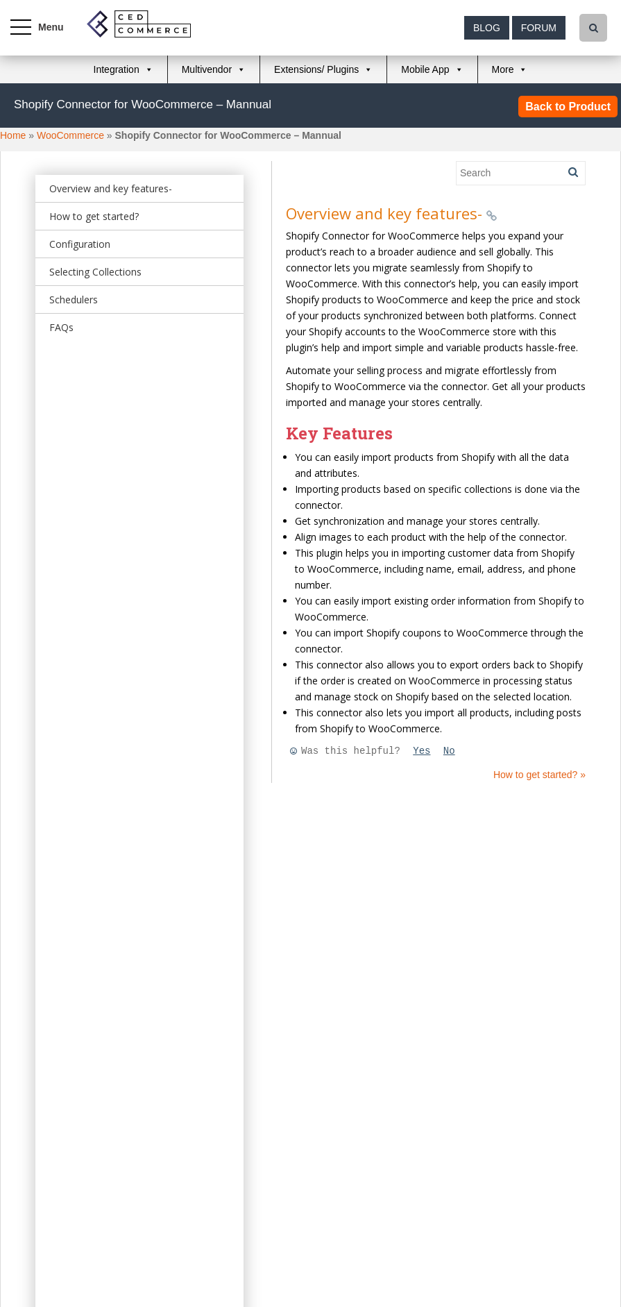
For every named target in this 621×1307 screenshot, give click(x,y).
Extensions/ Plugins (316, 69)
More (503, 69)
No (449, 751)
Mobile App (425, 69)
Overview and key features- (110, 188)
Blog (486, 27)
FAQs (61, 327)
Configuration (79, 244)
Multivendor (207, 69)
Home (13, 135)
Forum (538, 27)
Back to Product (568, 106)
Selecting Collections (95, 271)
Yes (421, 751)
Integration (116, 69)
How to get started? (94, 216)
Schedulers (73, 299)
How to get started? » (539, 774)
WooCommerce (70, 135)
